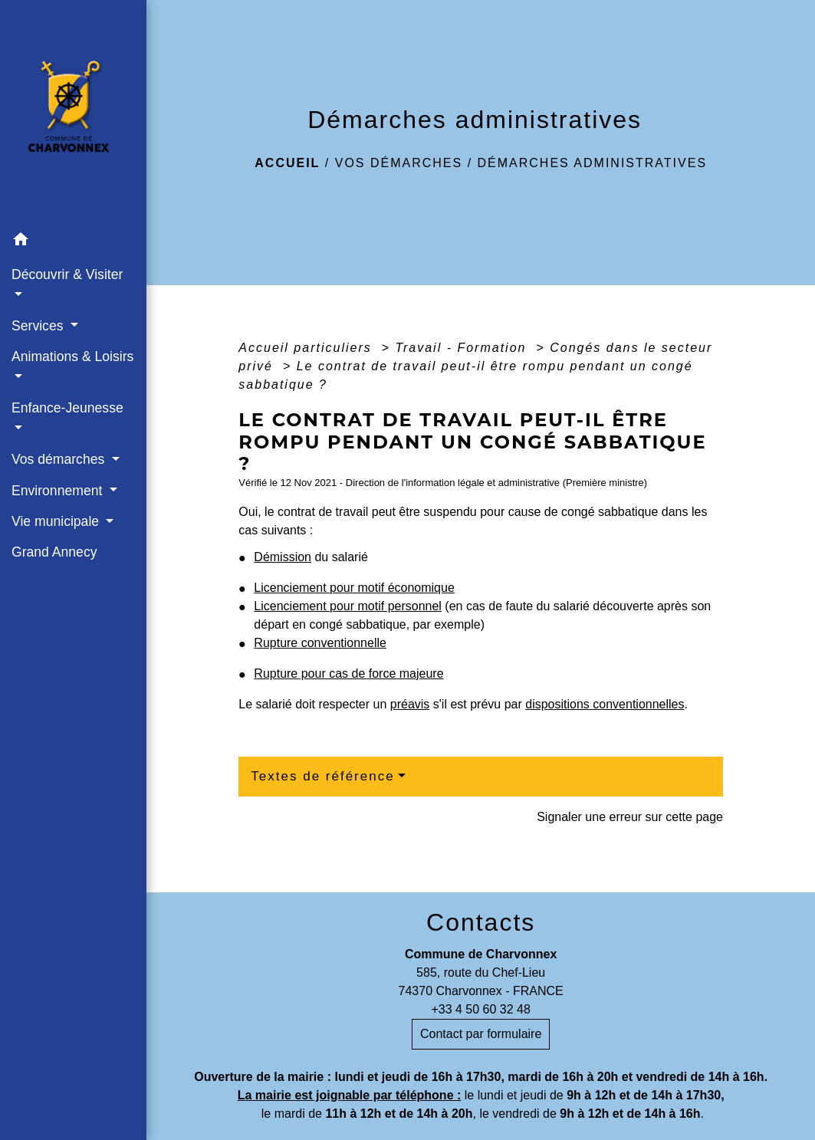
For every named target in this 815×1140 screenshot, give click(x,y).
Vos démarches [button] (60, 459)
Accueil (287, 162)
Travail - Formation (463, 347)
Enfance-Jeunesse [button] (67, 408)
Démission (282, 556)
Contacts (480, 922)
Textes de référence (322, 776)
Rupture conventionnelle (320, 642)
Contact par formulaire (480, 1033)
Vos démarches (398, 162)
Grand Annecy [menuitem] (54, 552)
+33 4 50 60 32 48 (480, 1009)
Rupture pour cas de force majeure (348, 673)
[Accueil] (73, 112)
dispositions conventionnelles (604, 704)
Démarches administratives (593, 162)
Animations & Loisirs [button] (72, 356)
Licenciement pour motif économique (354, 587)
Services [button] (39, 325)
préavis (410, 704)
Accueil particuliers (307, 347)
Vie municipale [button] (57, 521)
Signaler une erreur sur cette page (630, 816)
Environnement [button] (59, 490)
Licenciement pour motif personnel (348, 606)
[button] (73, 242)
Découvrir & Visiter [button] (67, 274)
